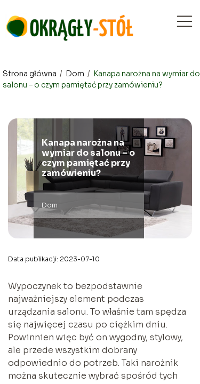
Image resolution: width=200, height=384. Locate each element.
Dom (76, 73)
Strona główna (30, 73)
